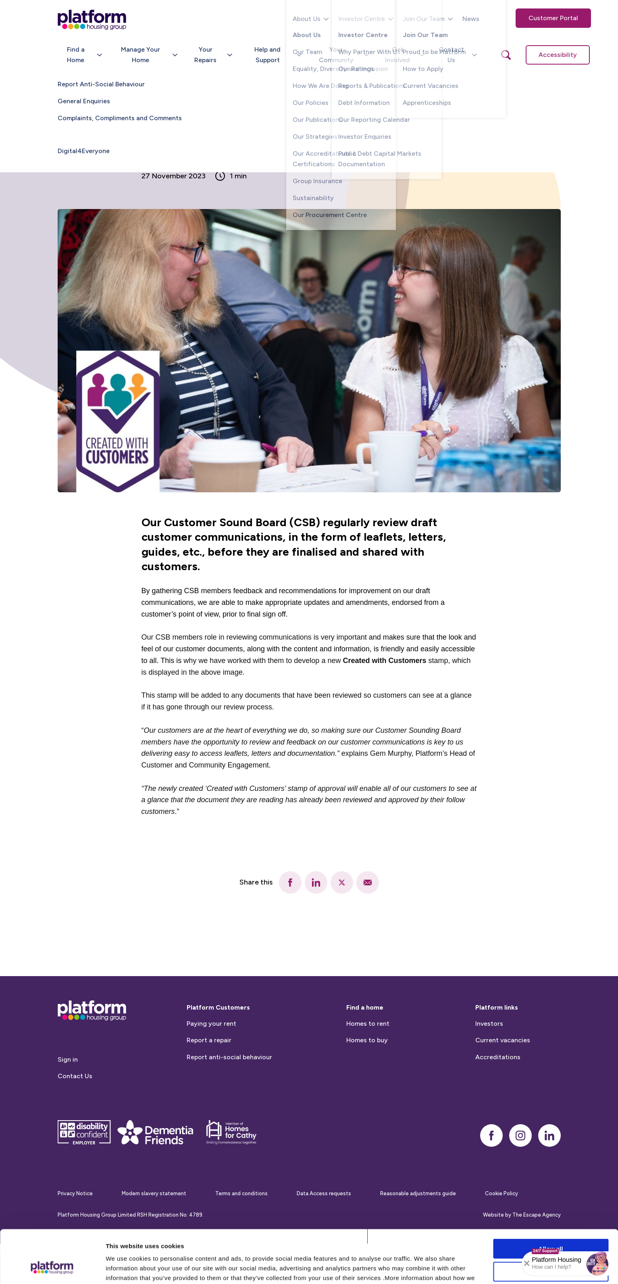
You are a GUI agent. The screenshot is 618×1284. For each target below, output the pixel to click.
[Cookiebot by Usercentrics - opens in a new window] (52, 1268)
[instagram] (520, 1174)
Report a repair (209, 1079)
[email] (367, 882)
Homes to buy (367, 1079)
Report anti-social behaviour (229, 1096)
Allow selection (550, 1226)
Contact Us (75, 1115)
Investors (489, 1062)
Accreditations (497, 1096)
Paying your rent (211, 1062)
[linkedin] (316, 882)
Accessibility (558, 55)
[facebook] (290, 882)
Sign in (68, 1098)
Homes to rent (367, 1062)
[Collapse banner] (527, 1263)
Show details (423, 1268)
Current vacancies (502, 1079)
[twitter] (342, 882)
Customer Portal (553, 18)
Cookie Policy (238, 1241)
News (470, 19)
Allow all (551, 1203)
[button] (597, 1263)
